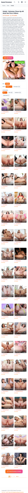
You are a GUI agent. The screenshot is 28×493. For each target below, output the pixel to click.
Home (3, 5)
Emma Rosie (5, 260)
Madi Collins (18, 316)
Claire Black (18, 260)
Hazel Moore (5, 447)
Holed (7, 83)
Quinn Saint (18, 242)
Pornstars (17, 86)
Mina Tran (18, 354)
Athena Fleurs (6, 409)
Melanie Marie (6, 372)
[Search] (14, 2)
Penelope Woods (6, 149)
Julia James (5, 186)
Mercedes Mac (19, 167)
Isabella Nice (18, 186)
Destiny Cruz (18, 428)
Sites (8, 5)
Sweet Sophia (18, 279)
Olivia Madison (6, 428)
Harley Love (18, 204)
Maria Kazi (5, 279)
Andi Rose (5, 354)
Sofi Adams (18, 335)
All (4, 92)
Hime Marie (5, 335)
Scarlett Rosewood (6, 130)
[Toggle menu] (25, 2)
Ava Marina (18, 223)
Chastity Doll (18, 130)
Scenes (8, 86)
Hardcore (18, 92)
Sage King (5, 223)
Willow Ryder (5, 242)
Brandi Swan (18, 111)
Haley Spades (5, 111)
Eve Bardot (5, 298)
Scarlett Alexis (19, 465)
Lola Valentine (19, 149)
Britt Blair (18, 447)
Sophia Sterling (6, 167)
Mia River (5, 204)
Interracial (6, 95)
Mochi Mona (5, 391)
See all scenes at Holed (14, 471)
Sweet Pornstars (6, 2)
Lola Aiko (18, 298)
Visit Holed (8, 58)
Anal (11, 92)
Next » (17, 476)
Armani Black (5, 465)
